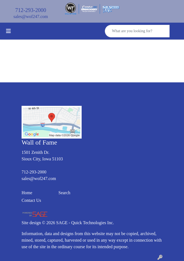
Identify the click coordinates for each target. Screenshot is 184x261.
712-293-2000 (30, 10)
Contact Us (31, 200)
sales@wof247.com (30, 16)
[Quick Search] (137, 31)
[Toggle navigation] (8, 31)
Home (27, 192)
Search (64, 192)
